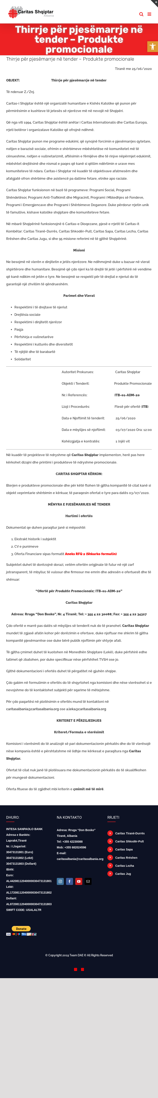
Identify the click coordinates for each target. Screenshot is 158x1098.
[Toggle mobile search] (141, 14)
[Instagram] (60, 881)
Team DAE (76, 955)
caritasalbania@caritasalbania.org (32, 709)
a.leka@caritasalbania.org (86, 709)
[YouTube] (78, 881)
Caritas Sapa (124, 849)
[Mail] (88, 881)
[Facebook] (69, 881)
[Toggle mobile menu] (150, 14)
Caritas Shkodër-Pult (129, 841)
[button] (152, 46)
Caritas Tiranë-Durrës (130, 833)
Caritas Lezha (124, 865)
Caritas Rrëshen (126, 857)
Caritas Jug (123, 873)
